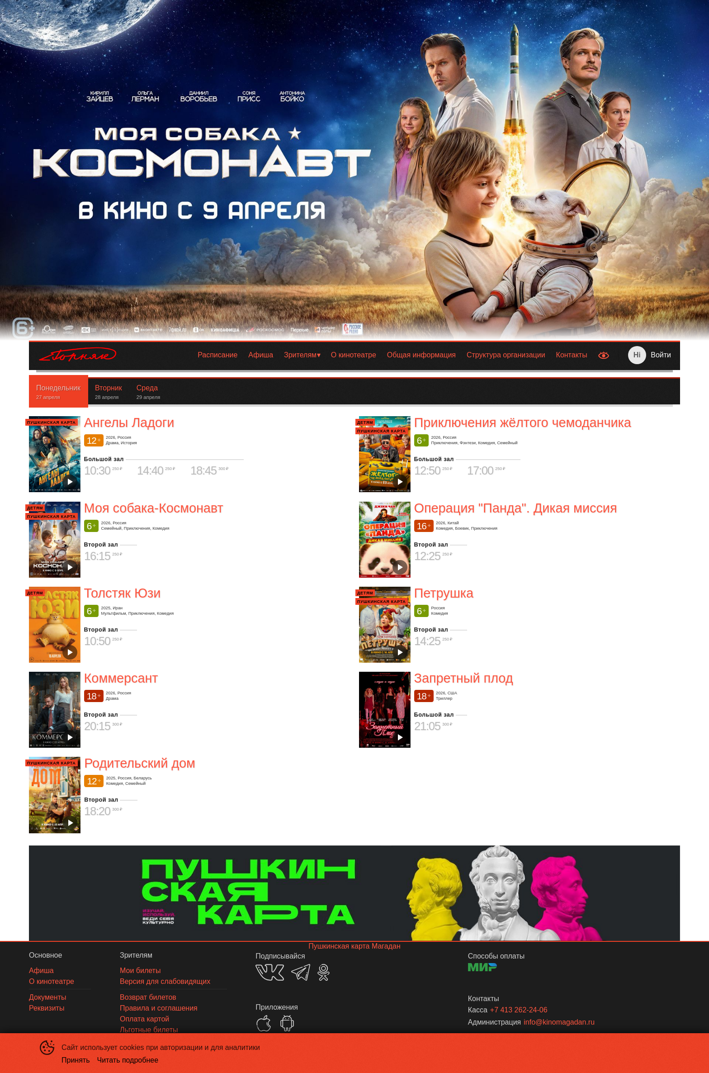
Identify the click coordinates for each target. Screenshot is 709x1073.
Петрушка (443, 593)
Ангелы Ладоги (129, 422)
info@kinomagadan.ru (559, 1022)
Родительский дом (139, 763)
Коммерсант (121, 678)
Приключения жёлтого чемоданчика (522, 422)
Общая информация (421, 355)
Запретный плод (463, 678)
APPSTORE (263, 1023)
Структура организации (506, 355)
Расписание (217, 355)
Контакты (571, 355)
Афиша (260, 355)
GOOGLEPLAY (287, 1023)
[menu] (359, 355)
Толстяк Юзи (122, 593)
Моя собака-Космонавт (153, 508)
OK (323, 972)
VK (269, 972)
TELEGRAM (300, 972)
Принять (75, 1060)
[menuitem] (217, 355)
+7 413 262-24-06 (519, 1010)
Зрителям (300, 355)
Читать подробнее (128, 1060)
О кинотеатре (353, 355)
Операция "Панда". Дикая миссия (515, 508)
